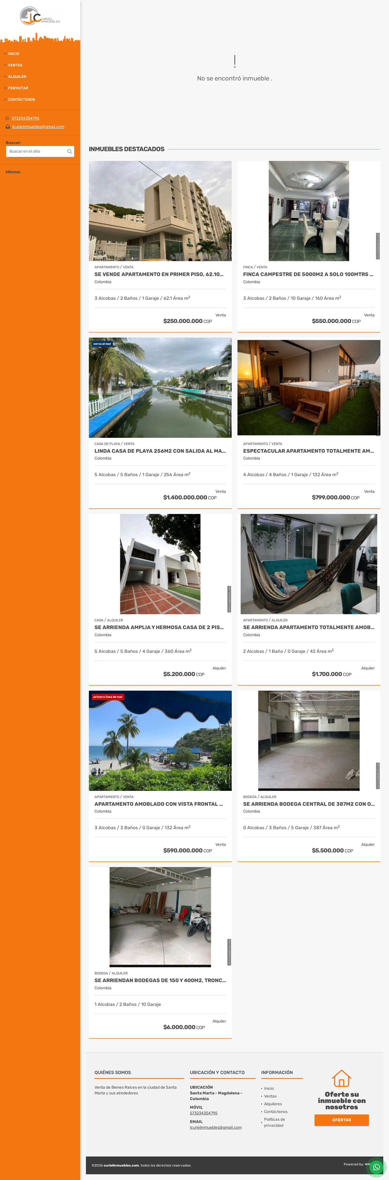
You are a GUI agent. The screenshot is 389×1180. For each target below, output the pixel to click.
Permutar (18, 88)
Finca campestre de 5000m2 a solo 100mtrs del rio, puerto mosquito (309, 274)
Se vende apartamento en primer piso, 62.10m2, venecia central (160, 274)
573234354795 (25, 118)
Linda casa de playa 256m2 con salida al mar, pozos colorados (160, 451)
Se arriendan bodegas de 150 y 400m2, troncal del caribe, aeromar (160, 981)
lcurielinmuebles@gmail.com (38, 126)
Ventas (15, 65)
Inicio (13, 54)
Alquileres (273, 1104)
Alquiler (17, 76)
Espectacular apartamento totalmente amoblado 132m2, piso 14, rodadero (309, 451)
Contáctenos (21, 99)
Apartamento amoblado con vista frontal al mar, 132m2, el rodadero (160, 804)
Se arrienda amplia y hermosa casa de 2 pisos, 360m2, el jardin (160, 628)
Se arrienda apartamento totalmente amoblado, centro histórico (309, 628)
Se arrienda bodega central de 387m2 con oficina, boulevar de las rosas (309, 804)
